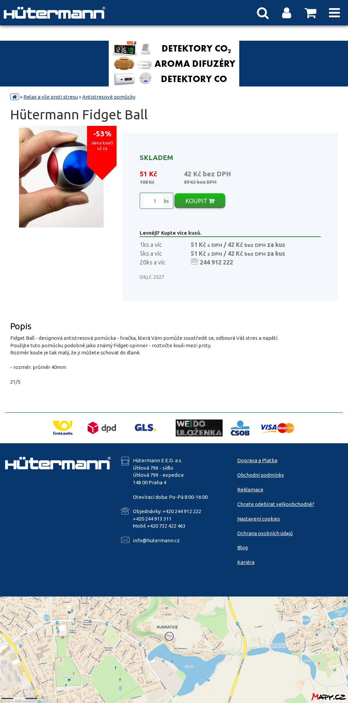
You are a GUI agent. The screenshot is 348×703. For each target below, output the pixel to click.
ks (156, 201)
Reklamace (250, 489)
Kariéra (246, 562)
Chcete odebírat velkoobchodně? (275, 504)
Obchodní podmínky (260, 475)
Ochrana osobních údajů (265, 533)
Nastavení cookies (258, 519)
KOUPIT (199, 200)
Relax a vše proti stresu (50, 97)
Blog (242, 547)
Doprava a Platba (257, 460)
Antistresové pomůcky (108, 97)
